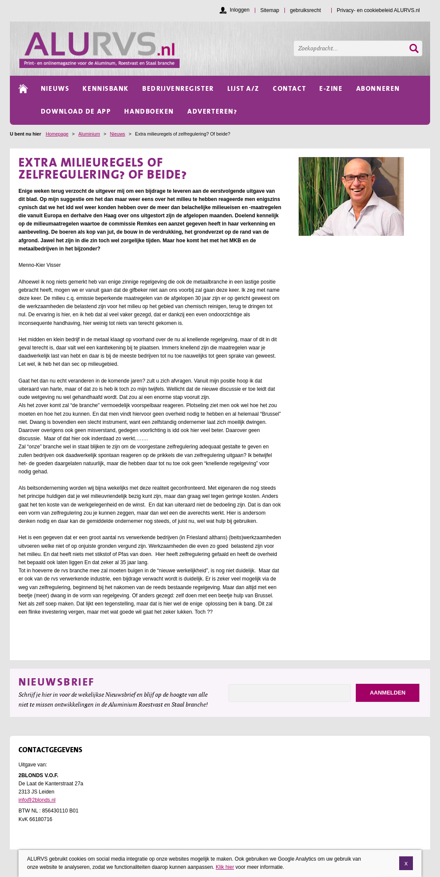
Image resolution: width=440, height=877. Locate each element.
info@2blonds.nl (36, 800)
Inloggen (240, 10)
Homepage (57, 133)
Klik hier (225, 868)
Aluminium (89, 133)
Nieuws (117, 133)
